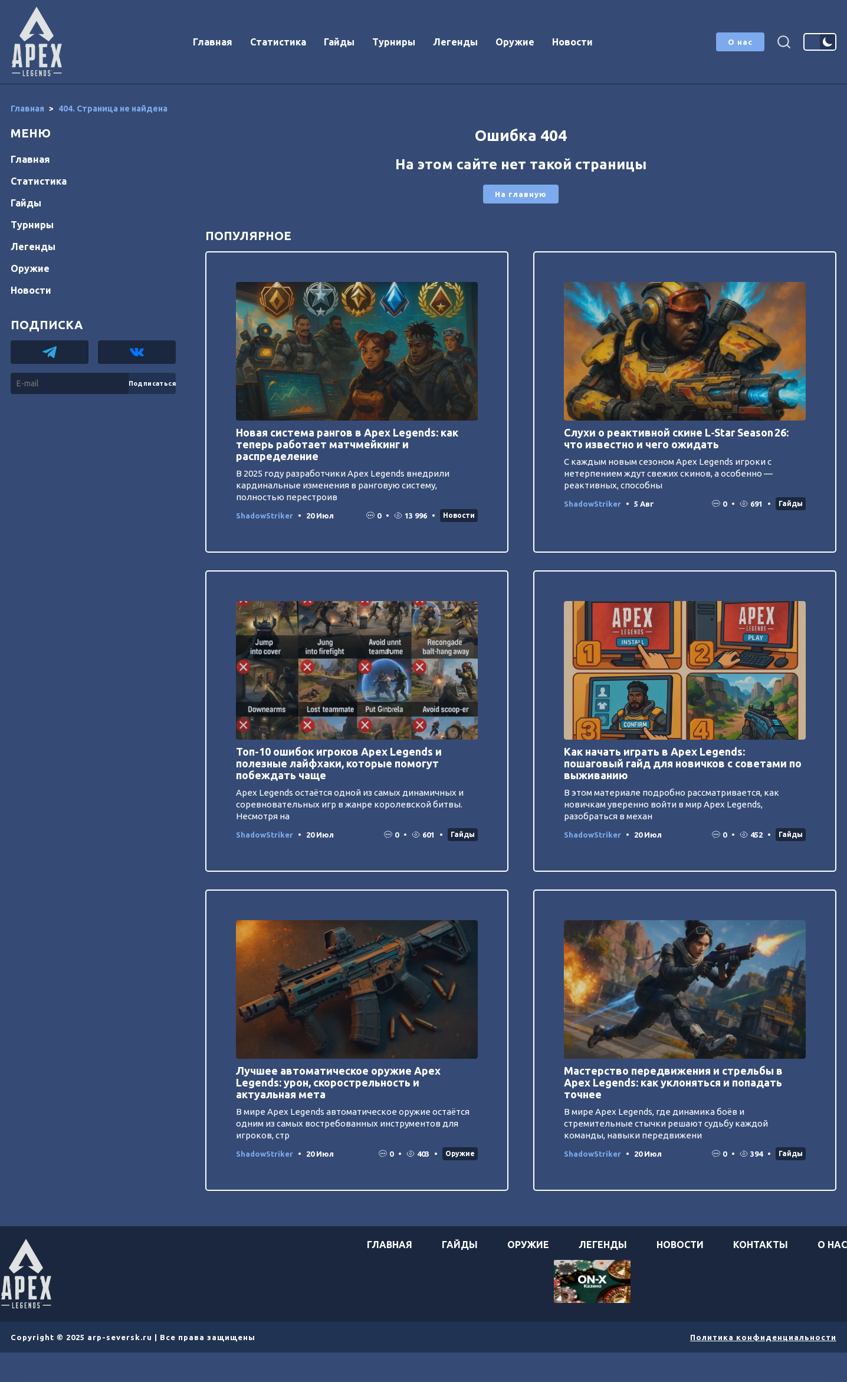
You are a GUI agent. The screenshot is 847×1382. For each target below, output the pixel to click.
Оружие (514, 42)
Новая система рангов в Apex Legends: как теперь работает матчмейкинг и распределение (347, 444)
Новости (572, 42)
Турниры (393, 42)
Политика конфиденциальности (763, 1337)
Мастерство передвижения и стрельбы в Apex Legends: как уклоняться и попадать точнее (673, 1082)
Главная (212, 42)
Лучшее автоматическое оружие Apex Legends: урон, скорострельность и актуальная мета (338, 1082)
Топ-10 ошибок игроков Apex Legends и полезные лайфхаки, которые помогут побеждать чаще (339, 763)
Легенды (455, 42)
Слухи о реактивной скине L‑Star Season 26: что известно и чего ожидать (676, 438)
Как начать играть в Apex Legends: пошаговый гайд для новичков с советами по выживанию (683, 763)
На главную (521, 194)
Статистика (278, 42)
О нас (740, 42)
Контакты (760, 1244)
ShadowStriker (264, 515)
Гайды (339, 42)
